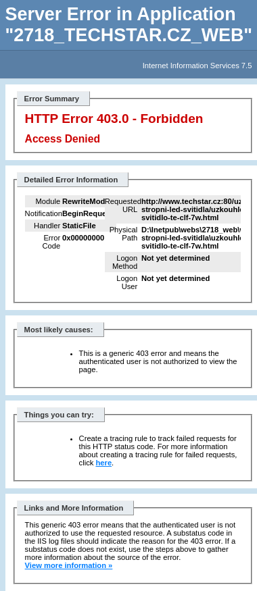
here (103, 463)
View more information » (69, 565)
